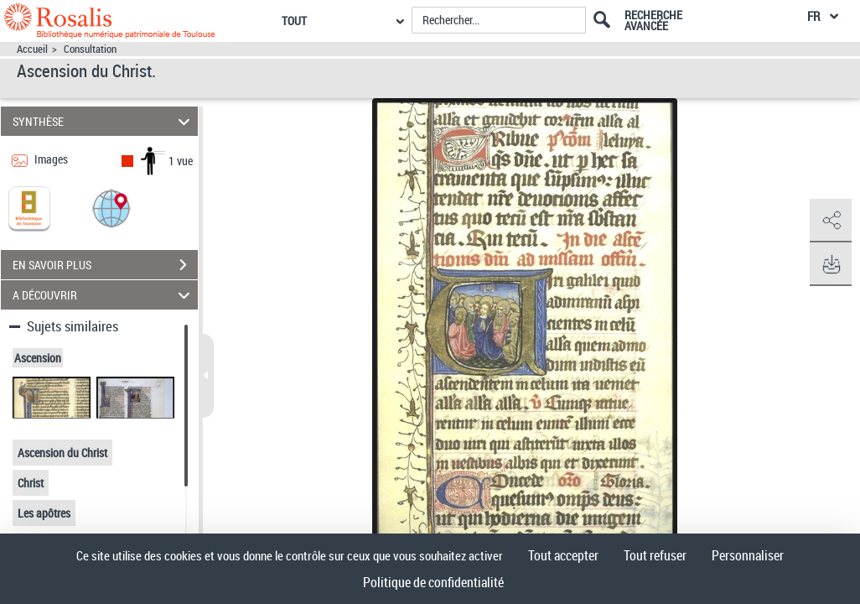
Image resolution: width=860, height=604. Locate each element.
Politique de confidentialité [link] (433, 582)
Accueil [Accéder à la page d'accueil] (32, 49)
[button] (111, 208)
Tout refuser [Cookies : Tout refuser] (655, 555)
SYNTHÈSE (103, 121)
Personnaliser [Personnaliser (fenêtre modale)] (748, 555)
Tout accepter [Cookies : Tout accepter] (563, 555)
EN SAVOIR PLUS (105, 265)
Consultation (90, 49)
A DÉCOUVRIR (103, 295)
